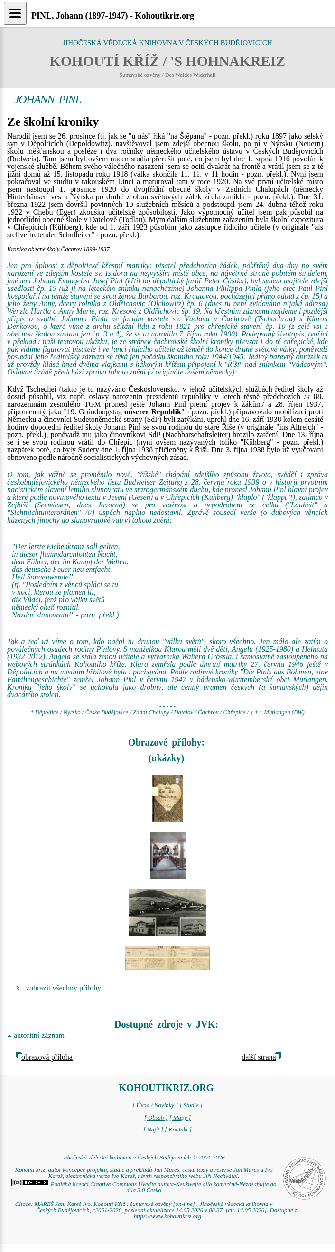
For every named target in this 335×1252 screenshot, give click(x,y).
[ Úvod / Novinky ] (155, 1105)
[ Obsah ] (156, 1117)
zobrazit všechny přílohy (63, 988)
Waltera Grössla (207, 657)
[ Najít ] (153, 1129)
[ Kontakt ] (178, 1129)
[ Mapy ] (180, 1117)
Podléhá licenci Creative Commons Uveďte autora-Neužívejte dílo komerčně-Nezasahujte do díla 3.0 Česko (144, 1187)
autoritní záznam (39, 1035)
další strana (259, 1057)
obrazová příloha (47, 1057)
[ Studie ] (190, 1105)
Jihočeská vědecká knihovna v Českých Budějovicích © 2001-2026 (143, 1157)
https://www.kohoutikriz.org (167, 1216)
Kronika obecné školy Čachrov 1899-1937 (58, 249)
